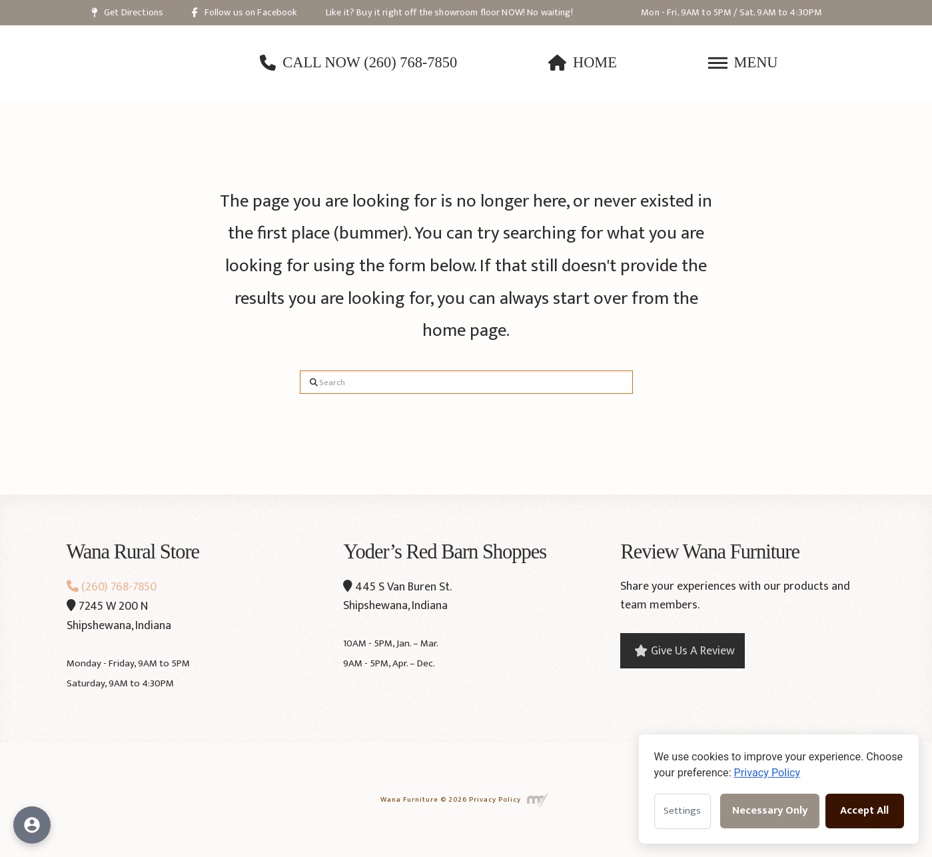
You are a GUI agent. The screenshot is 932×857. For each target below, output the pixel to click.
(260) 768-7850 (112, 587)
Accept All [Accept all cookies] (864, 811)
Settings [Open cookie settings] (682, 810)
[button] (743, 62)
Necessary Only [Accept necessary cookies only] (769, 811)
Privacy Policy (495, 800)
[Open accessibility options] (32, 825)
